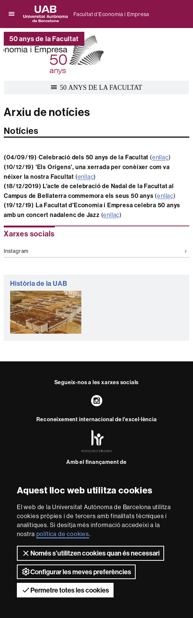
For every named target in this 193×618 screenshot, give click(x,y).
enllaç (160, 157)
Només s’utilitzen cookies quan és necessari (90, 553)
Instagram (95, 251)
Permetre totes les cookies (65, 589)
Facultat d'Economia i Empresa (111, 14)
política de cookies (62, 534)
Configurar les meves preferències (76, 571)
